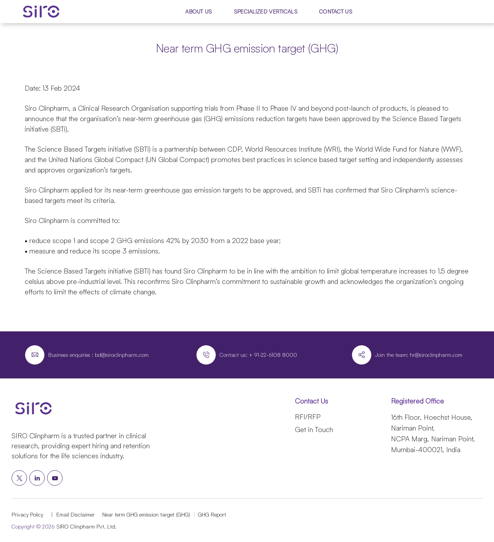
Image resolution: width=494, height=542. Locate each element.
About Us (198, 11)
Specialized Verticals (266, 11)
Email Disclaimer (75, 514)
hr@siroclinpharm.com (436, 354)
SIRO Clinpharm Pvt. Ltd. (86, 526)
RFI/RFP (307, 416)
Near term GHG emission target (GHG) (146, 514)
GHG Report (212, 514)
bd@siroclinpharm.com (122, 354)
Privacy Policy (27, 514)
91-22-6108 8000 (275, 354)
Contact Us (335, 11)
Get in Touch (314, 429)
